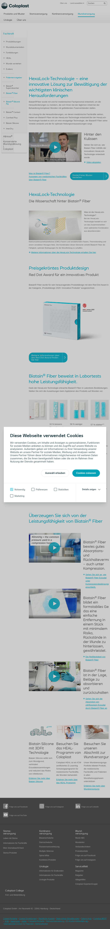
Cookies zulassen (86, 473)
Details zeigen (89, 489)
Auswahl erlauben (55, 473)
